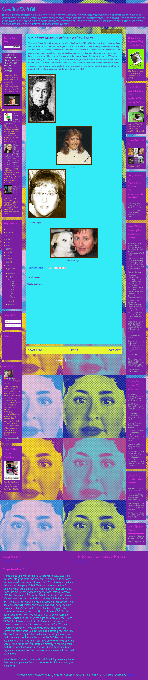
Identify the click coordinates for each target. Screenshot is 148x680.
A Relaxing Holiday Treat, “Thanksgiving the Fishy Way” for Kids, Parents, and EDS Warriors (11, 63)
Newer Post (35, 350)
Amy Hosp (10, 378)
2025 (8, 229)
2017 (8, 249)
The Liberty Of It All (136, 542)
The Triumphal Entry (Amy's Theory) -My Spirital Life (136, 515)
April (10, 304)
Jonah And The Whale (134, 336)
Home (74, 350)
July (10, 277)
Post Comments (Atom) (81, 360)
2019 (8, 242)
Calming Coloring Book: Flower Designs (134, 425)
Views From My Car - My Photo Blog (136, 489)
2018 (8, 246)
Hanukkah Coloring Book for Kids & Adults (135, 446)
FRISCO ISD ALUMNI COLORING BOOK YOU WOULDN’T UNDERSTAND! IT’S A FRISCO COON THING (136, 327)
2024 (8, 232)
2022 (8, 239)
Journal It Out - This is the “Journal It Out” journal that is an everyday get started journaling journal (136, 346)
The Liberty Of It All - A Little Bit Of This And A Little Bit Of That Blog (136, 506)
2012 (8, 265)
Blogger (131, 675)
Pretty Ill (82, 561)
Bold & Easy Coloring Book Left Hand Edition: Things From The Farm (136, 407)
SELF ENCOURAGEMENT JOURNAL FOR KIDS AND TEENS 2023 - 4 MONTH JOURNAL (136, 362)
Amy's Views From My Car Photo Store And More (135, 205)
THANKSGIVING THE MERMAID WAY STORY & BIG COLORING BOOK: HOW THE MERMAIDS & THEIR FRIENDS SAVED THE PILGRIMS (136, 459)
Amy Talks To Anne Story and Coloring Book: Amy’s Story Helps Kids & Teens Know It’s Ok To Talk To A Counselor (136, 264)
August (11, 273)
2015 (8, 255)
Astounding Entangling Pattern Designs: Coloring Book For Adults (135, 397)
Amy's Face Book (12, 561)
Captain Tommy (134, 272)
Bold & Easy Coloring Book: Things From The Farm (134, 417)
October (11, 268)
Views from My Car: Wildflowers (134, 370)
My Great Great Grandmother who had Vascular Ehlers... (11, 288)
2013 (8, 262)
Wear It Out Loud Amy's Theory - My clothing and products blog (135, 497)
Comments (10, 325)
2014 (8, 259)
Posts (8, 321)
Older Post (114, 350)
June (10, 301)
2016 (8, 252)
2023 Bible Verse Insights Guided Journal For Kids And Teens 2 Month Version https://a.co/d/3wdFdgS (136, 249)
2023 (8, 236)
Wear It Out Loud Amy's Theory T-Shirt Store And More (135, 214)
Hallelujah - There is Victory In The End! (136, 537)
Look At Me (132, 354)
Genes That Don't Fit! (18, 9)
